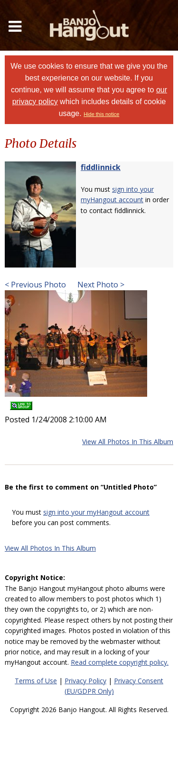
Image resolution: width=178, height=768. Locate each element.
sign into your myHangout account (96, 512)
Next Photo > (99, 284)
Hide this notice (101, 114)
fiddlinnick (101, 167)
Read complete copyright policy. (120, 662)
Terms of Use (36, 680)
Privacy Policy (85, 680)
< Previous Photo (35, 284)
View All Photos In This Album (127, 441)
